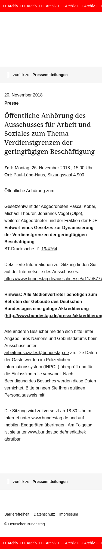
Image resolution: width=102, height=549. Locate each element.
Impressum (68, 514)
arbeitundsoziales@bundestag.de (36, 352)
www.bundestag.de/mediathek (57, 432)
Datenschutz (44, 514)
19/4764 (46, 249)
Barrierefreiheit (16, 514)
